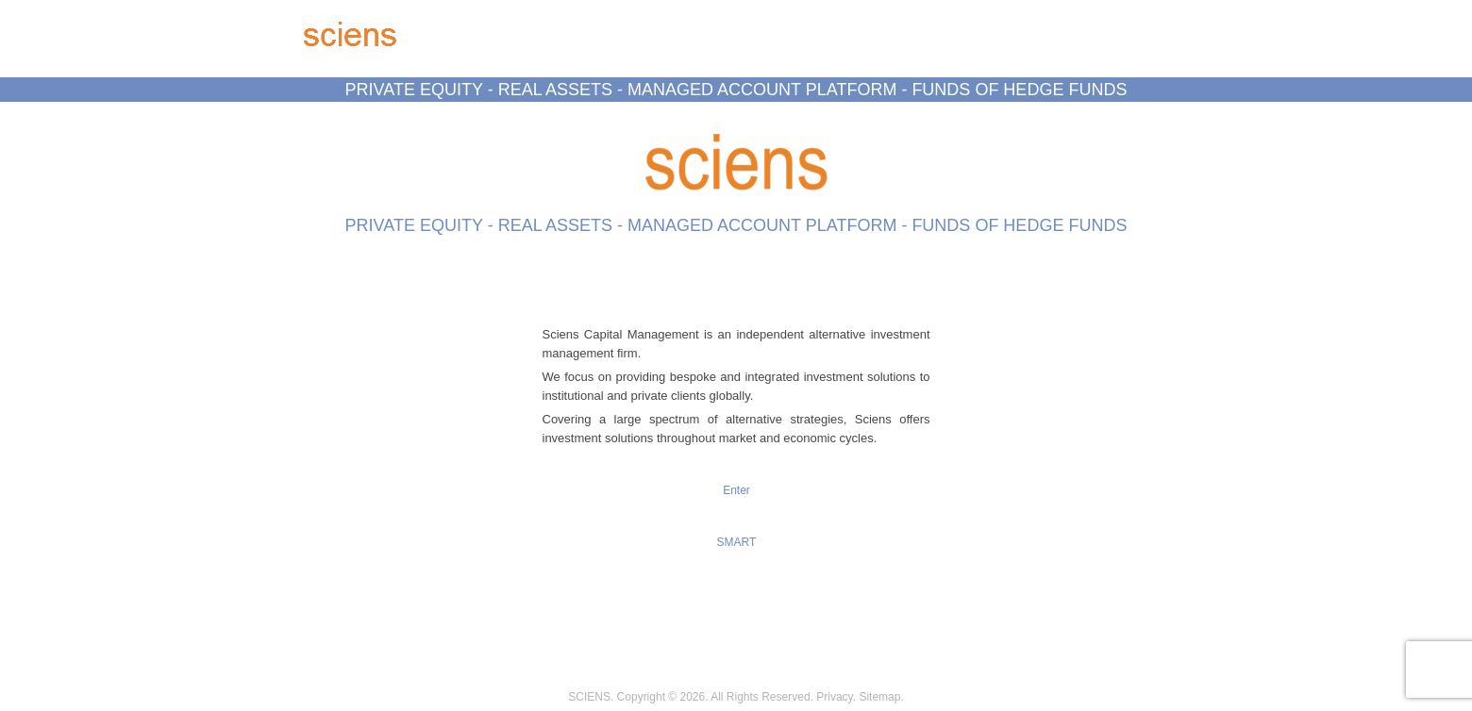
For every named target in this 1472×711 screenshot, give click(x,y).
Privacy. (836, 696)
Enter (736, 490)
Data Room (693, 119)
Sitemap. (881, 696)
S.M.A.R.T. (784, 119)
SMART (737, 542)
